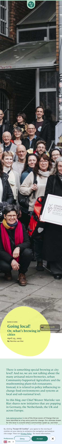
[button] (52, 438)
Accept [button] (40, 438)
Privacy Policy (26, 433)
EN (7, 441)
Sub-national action (14, 418)
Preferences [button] (8, 438)
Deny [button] (22, 438)
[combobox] (8, 441)
